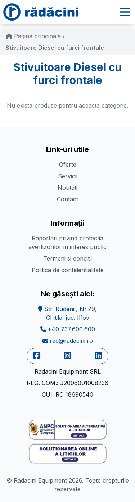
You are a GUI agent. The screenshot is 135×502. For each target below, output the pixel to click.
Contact (67, 199)
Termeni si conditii (67, 258)
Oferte (67, 164)
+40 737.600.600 (67, 329)
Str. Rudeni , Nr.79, (67, 313)
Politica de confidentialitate (68, 270)
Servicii (67, 176)
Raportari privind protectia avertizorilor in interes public (67, 242)
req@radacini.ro (67, 340)
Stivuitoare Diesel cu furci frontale (55, 47)
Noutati (67, 187)
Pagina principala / (35, 36)
